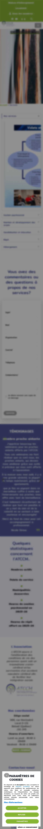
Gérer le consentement (27, 827)
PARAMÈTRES (22, 821)
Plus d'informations (13, 802)
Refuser (21, 814)
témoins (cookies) (23, 786)
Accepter (22, 808)
